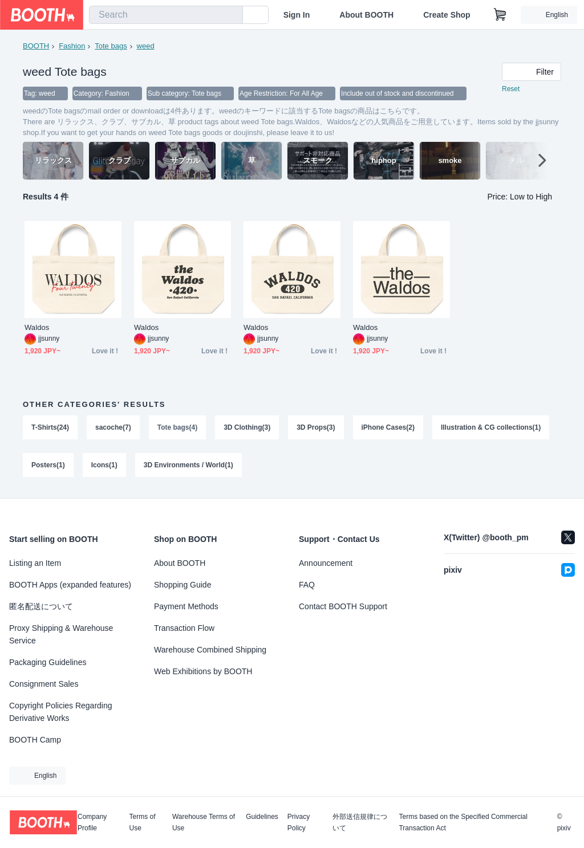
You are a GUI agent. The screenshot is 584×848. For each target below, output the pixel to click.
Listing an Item (35, 563)
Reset (511, 89)
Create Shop (446, 15)
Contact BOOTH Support (343, 606)
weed (146, 46)
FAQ (307, 584)
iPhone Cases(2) (388, 427)
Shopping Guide (182, 584)
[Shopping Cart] (500, 15)
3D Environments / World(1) (188, 465)
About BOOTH (366, 15)
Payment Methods (186, 606)
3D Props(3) (316, 427)
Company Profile (92, 822)
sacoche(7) (113, 427)
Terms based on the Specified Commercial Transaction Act (463, 822)
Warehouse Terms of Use (203, 822)
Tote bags (111, 46)
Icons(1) (104, 465)
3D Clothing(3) (247, 427)
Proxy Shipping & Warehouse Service (61, 634)
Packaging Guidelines (47, 662)
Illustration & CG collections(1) (491, 427)
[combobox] (166, 15)
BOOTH (36, 46)
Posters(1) (48, 465)
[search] (231, 15)
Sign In (296, 15)
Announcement (325, 563)
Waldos (37, 327)
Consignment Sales (43, 683)
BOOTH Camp (35, 739)
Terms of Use (142, 822)
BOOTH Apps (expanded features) (70, 584)
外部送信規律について (359, 822)
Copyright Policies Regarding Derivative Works (60, 712)
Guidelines (262, 817)
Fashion (72, 46)
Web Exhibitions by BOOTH (203, 671)
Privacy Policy (298, 822)
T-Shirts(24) (50, 427)
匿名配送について (41, 606)
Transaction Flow (184, 628)
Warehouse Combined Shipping (210, 649)
